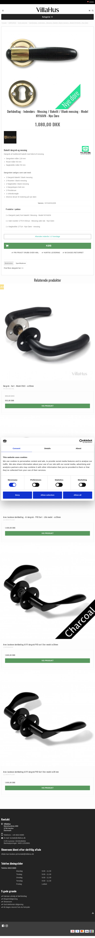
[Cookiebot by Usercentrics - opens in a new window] (81, 441)
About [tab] (78, 448)
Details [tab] (47, 448)
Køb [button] (27, 246)
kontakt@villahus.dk (17, 838)
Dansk (90, 2)
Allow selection (47, 495)
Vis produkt (48, 406)
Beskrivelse (9, 263)
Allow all (77, 495)
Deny (17, 495)
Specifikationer (21, 263)
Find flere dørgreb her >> (13, 268)
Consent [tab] (16, 448)
